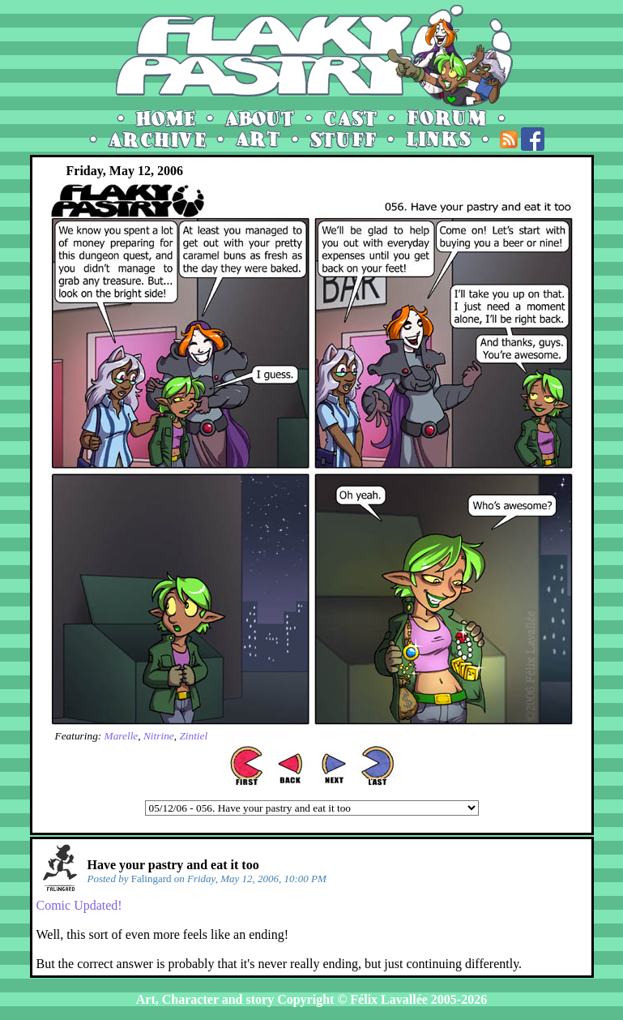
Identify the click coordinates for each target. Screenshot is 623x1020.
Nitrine (158, 736)
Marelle (122, 736)
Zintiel (193, 736)
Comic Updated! (79, 905)
